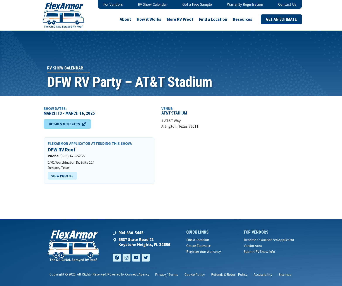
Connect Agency (137, 274)
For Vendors (113, 4)
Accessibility (263, 274)
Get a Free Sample (197, 4)
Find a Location (213, 19)
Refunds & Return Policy (229, 274)
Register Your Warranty (203, 252)
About (125, 19)
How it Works (149, 19)
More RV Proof (180, 19)
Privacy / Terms (166, 274)
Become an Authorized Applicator (269, 240)
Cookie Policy (195, 274)
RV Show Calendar (152, 4)
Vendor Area (253, 246)
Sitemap (285, 274)
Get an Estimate (198, 246)
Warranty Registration (245, 4)
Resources (242, 19)
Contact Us (287, 4)
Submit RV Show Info (259, 252)
